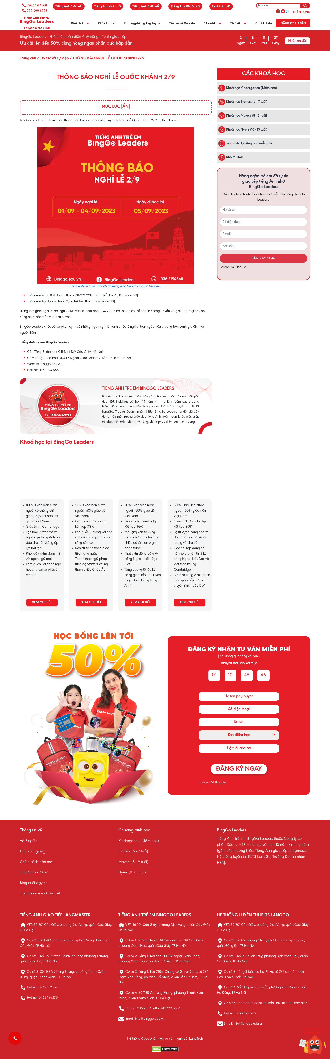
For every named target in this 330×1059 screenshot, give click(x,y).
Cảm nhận (212, 23)
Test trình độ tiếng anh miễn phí (245, 143)
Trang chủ (28, 58)
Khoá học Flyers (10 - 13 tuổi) (242, 129)
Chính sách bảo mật (36, 862)
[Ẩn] (125, 106)
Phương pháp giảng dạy (142, 23)
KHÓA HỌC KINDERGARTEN (42, 480)
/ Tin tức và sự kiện (52, 58)
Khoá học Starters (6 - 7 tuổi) (242, 101)
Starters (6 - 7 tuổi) (133, 852)
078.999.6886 (37, 11)
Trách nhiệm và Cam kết (40, 894)
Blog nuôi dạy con (34, 883)
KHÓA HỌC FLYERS (189, 480)
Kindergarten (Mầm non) (138, 841)
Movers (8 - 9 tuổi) (133, 862)
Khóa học (106, 23)
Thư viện (238, 23)
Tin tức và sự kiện (34, 873)
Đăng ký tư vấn (293, 23)
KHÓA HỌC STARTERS (91, 480)
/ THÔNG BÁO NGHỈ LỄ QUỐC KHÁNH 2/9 (106, 58)
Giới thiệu (80, 23)
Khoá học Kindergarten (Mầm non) (247, 88)
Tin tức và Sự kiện (182, 23)
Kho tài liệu (263, 23)
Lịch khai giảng (32, 852)
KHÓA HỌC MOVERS (140, 480)
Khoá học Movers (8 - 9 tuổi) (242, 115)
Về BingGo (28, 841)
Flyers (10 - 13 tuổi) (133, 873)
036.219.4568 (37, 5)
